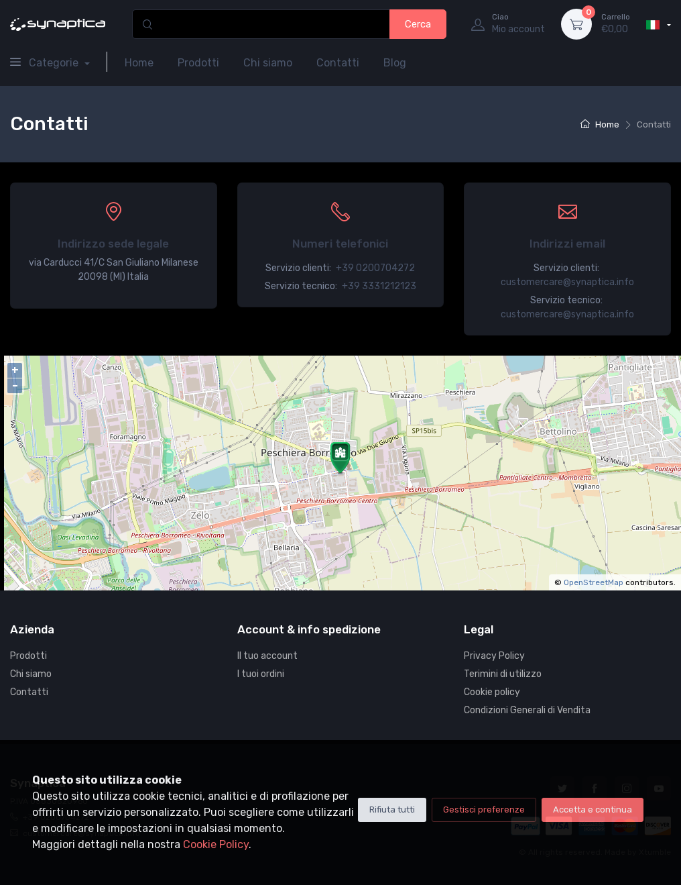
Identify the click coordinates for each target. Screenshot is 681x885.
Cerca (418, 24)
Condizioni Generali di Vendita (527, 710)
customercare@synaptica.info (567, 282)
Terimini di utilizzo (503, 674)
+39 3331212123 (379, 286)
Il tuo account (267, 656)
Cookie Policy (216, 844)
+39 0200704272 (375, 268)
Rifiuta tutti (392, 809)
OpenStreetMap (593, 582)
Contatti (337, 62)
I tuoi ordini (260, 674)
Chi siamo (267, 62)
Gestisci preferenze (484, 809)
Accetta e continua (592, 809)
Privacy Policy (494, 656)
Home (139, 62)
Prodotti (198, 62)
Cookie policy (492, 692)
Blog (394, 62)
